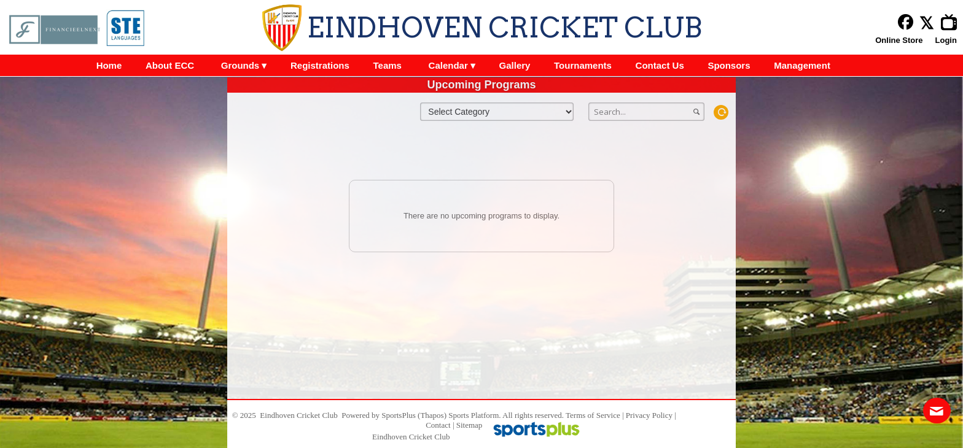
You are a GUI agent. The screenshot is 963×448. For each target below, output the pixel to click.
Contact (438, 425)
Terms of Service (593, 415)
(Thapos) (432, 415)
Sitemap (469, 425)
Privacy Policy (649, 415)
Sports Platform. (474, 415)
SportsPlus (398, 415)
